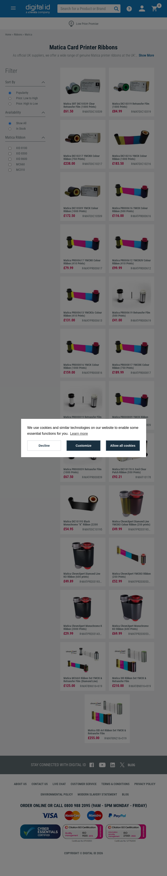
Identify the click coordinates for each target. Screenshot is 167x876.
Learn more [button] (79, 433)
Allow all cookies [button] (122, 445)
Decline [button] (44, 445)
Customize (84, 445)
